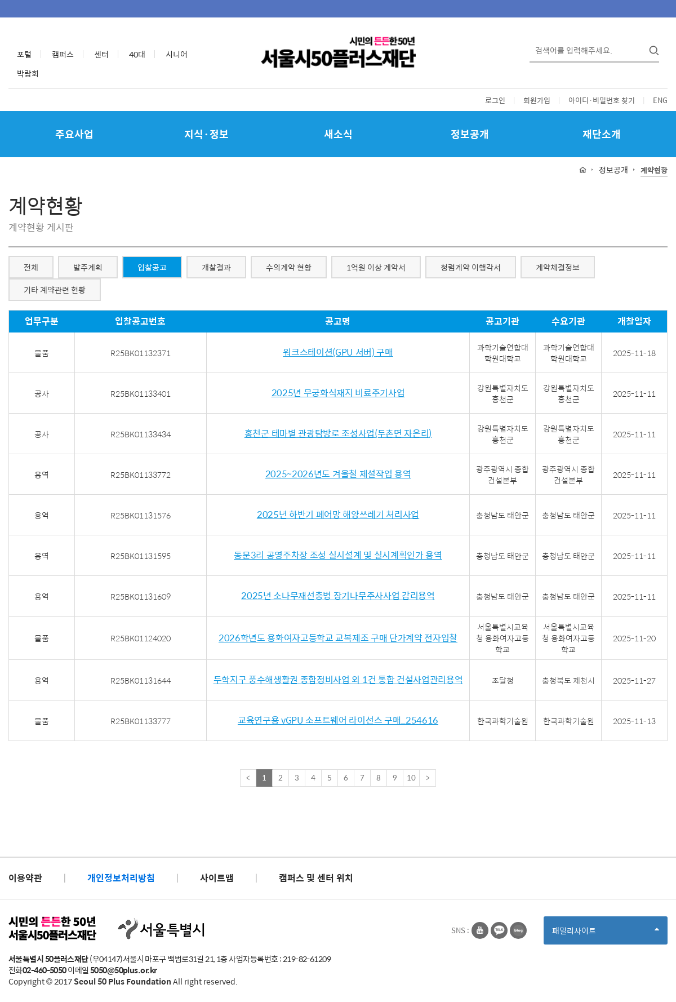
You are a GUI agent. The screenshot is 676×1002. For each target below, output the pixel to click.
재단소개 (601, 133)
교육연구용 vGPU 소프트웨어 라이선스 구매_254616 (338, 720)
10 (411, 777)
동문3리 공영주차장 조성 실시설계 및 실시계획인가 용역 (338, 555)
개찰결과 (216, 267)
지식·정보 (206, 133)
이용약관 (25, 878)
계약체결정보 (558, 267)
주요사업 (74, 133)
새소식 (338, 133)
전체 (31, 267)
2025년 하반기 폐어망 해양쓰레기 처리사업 (338, 514)
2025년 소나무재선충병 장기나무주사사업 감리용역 (337, 595)
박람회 (28, 73)
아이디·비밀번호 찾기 (601, 100)
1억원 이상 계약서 (376, 267)
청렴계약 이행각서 (471, 267)
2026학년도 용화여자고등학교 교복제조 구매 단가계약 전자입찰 (338, 638)
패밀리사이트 (605, 934)
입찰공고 (152, 267)
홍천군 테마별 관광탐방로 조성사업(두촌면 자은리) (338, 433)
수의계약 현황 (289, 267)
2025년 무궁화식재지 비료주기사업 (338, 393)
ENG (660, 100)
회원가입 (536, 100)
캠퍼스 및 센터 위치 (316, 878)
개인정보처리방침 (121, 878)
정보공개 (470, 133)
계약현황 (654, 170)
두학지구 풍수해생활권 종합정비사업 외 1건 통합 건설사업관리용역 (338, 679)
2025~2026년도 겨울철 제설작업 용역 (338, 474)
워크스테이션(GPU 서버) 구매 (338, 352)
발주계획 (88, 267)
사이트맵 (217, 878)
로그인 (495, 100)
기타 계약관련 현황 (55, 289)
